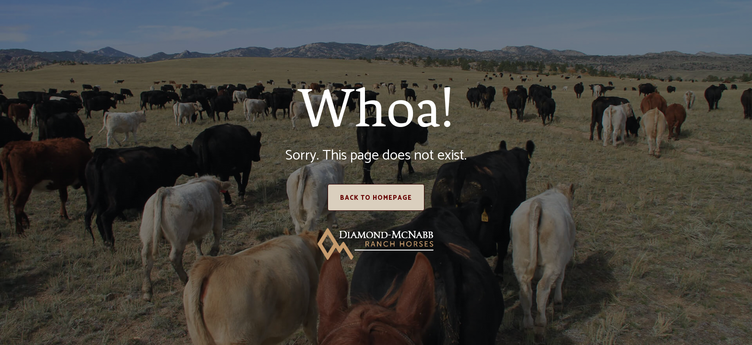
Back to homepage (376, 198)
